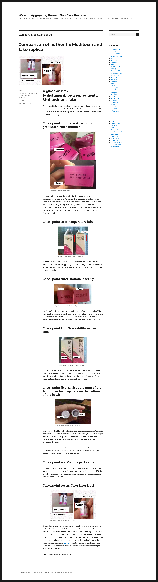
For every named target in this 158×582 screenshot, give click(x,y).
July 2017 (113, 90)
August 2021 (115, 58)
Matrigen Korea (116, 145)
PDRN (113, 128)
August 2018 (115, 75)
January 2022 (115, 54)
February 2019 (115, 67)
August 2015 (115, 105)
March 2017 (114, 94)
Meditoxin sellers (24, 93)
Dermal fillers (115, 123)
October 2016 (115, 96)
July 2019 (114, 60)
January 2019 (115, 69)
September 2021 (116, 56)
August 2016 (115, 98)
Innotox (67, 543)
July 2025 (114, 52)
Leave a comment (25, 103)
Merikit (113, 149)
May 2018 (114, 81)
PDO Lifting (115, 136)
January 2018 (115, 88)
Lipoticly (114, 126)
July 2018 (114, 77)
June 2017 (114, 92)
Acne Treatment (116, 132)
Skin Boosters (115, 130)
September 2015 (116, 103)
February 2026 (116, 50)
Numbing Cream (116, 142)
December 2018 (116, 71)
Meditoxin (22, 100)
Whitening (114, 140)
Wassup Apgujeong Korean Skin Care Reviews (52, 15)
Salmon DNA (115, 147)
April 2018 (114, 84)
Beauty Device (115, 138)
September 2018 (116, 73)
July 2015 (114, 107)
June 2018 (114, 79)
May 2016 (114, 100)
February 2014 (115, 111)
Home (113, 121)
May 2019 (114, 62)
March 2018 (114, 86)
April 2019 (114, 64)
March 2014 (114, 109)
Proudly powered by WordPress (61, 572)
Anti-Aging (114, 134)
